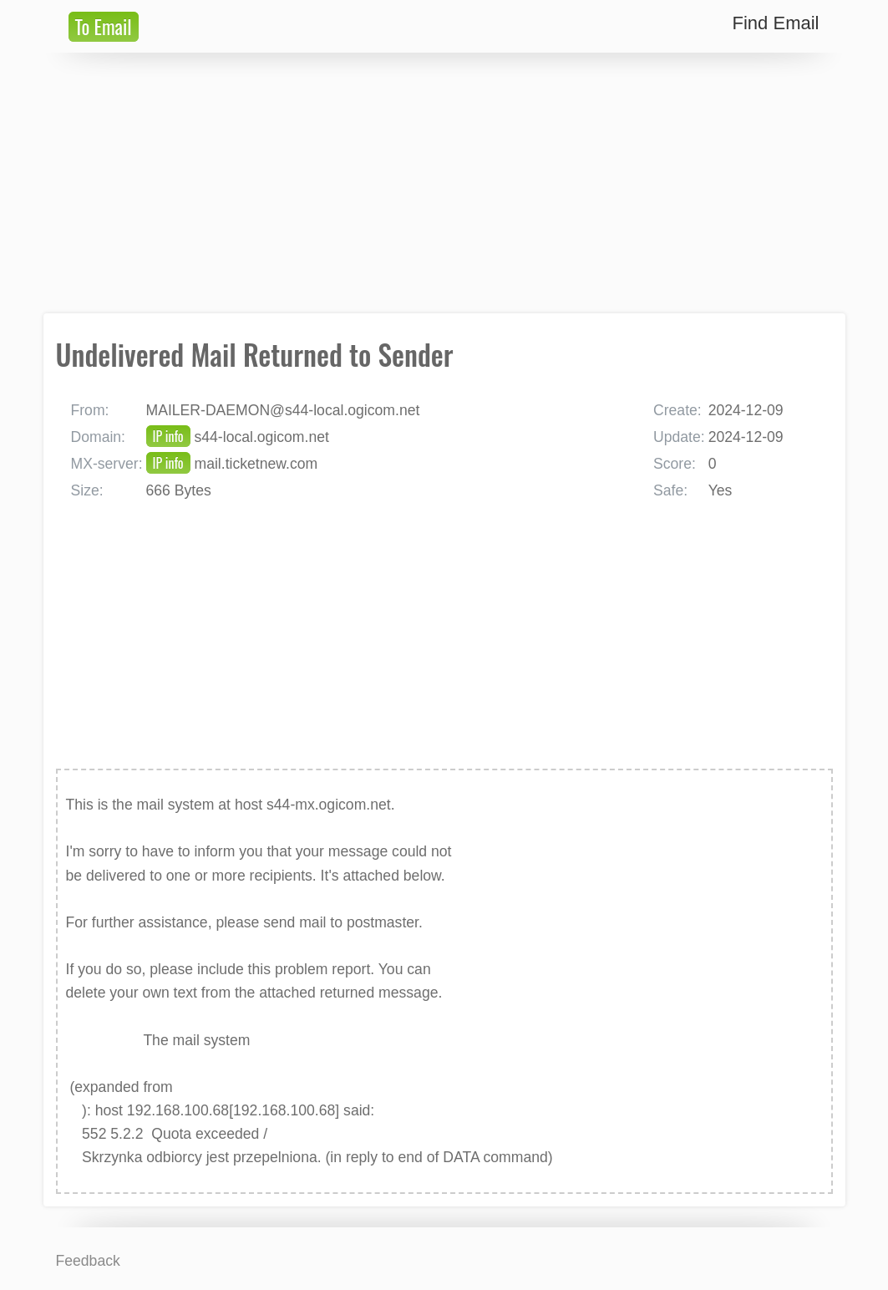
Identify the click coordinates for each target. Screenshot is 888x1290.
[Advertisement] (444, 183)
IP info (168, 436)
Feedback (88, 1260)
